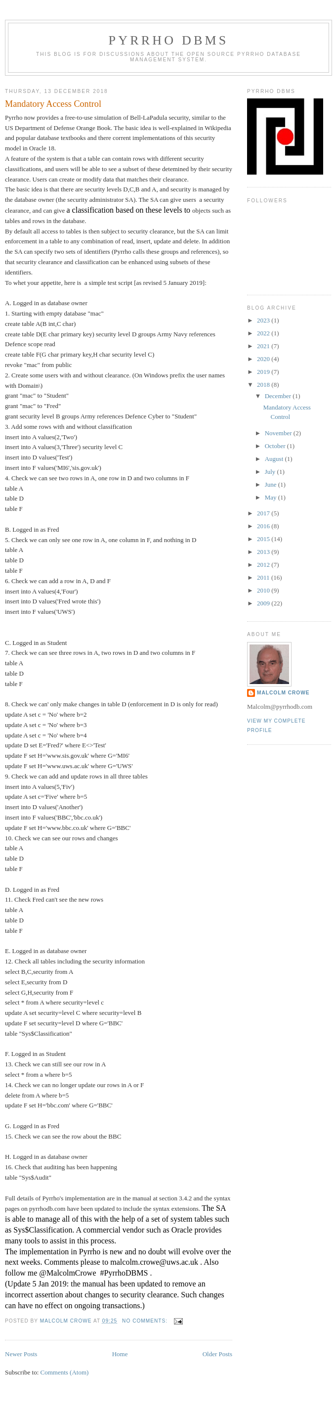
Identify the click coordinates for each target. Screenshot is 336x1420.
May (271, 497)
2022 (264, 333)
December (279, 396)
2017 (264, 513)
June (271, 484)
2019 (264, 371)
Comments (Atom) (65, 1372)
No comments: (145, 1321)
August (275, 458)
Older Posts (217, 1354)
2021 (264, 346)
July (271, 471)
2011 (264, 577)
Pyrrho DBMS (169, 40)
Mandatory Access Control (53, 104)
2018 (264, 384)
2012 (264, 564)
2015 (264, 539)
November (279, 433)
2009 (264, 603)
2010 (264, 590)
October (276, 446)
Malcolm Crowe (283, 692)
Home (120, 1354)
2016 (264, 526)
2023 (264, 320)
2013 (264, 551)
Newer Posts (21, 1354)
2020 (264, 359)
